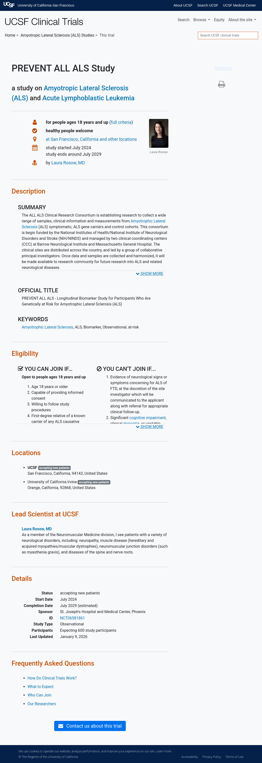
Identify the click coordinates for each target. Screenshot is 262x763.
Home (10, 35)
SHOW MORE (149, 273)
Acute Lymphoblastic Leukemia (88, 98)
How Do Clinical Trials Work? (52, 678)
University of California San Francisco (46, 5)
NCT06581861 (72, 618)
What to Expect (40, 686)
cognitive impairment (147, 417)
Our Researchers (42, 703)
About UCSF (183, 5)
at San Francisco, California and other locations (91, 139)
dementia (131, 423)
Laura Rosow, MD (68, 162)
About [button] (240, 19)
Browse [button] (200, 19)
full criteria (121, 122)
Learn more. (164, 751)
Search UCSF (207, 5)
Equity (219, 19)
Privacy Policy (211, 757)
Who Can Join (40, 695)
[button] (221, 85)
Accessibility (189, 757)
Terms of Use (234, 757)
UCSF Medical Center (239, 5)
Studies (57, 35)
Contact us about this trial (90, 726)
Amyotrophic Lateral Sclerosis (47, 327)
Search (183, 19)
